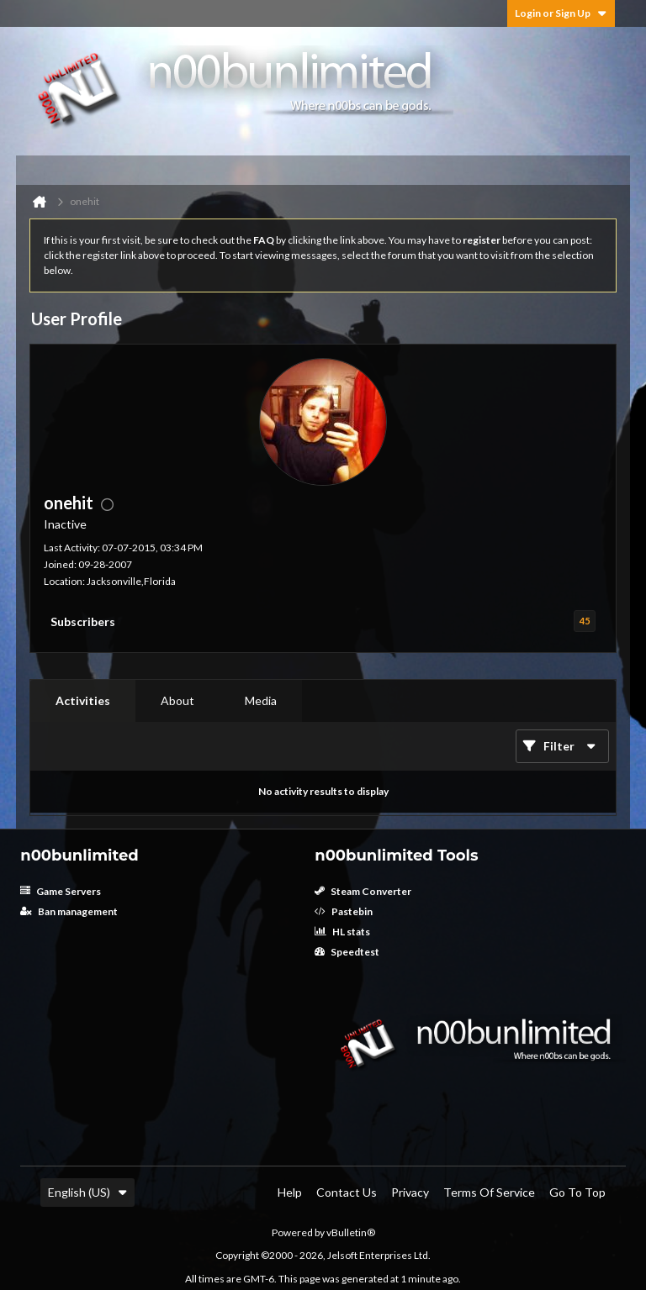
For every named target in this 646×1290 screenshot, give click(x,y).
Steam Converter (363, 891)
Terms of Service (489, 1192)
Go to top (577, 1192)
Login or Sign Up (561, 13)
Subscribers (82, 621)
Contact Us (346, 1192)
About (177, 700)
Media (261, 700)
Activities (83, 700)
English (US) (87, 1192)
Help (290, 1192)
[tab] (82, 701)
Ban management (69, 911)
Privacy (410, 1192)
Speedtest (347, 951)
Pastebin (344, 911)
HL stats (342, 931)
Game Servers (60, 891)
